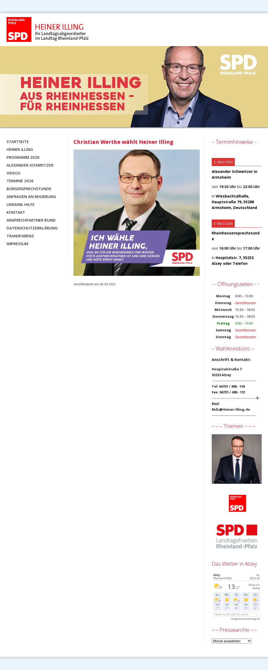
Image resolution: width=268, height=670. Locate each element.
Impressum (17, 243)
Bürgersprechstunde (29, 188)
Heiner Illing (20, 149)
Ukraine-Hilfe (21, 204)
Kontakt (16, 212)
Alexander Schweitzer (30, 165)
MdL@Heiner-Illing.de (231, 409)
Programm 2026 (23, 157)
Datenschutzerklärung (32, 227)
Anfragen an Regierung (31, 196)
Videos (13, 172)
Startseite (18, 141)
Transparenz (20, 235)
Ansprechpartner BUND (31, 220)
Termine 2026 (20, 180)
